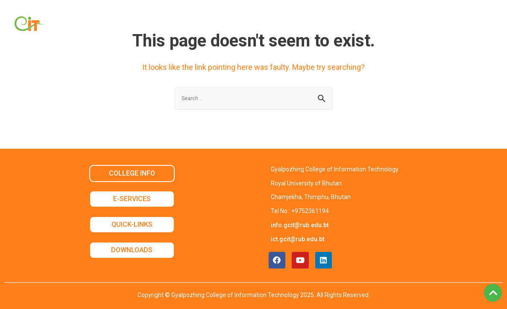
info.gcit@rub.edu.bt (299, 225)
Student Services (304, 25)
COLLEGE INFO (132, 173)
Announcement (377, 25)
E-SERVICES (132, 199)
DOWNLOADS (131, 250)
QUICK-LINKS (131, 224)
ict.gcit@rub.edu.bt (297, 239)
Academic (172, 25)
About (127, 25)
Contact (436, 25)
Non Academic (232, 25)
